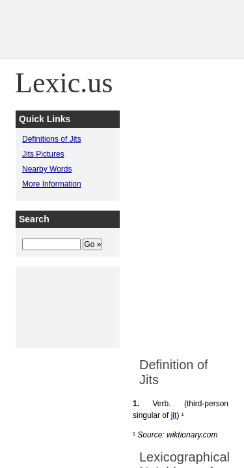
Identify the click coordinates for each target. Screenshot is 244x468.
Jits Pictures (43, 154)
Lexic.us (64, 83)
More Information (51, 183)
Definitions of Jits (51, 139)
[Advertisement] (122, 220)
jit (174, 415)
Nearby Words (47, 169)
